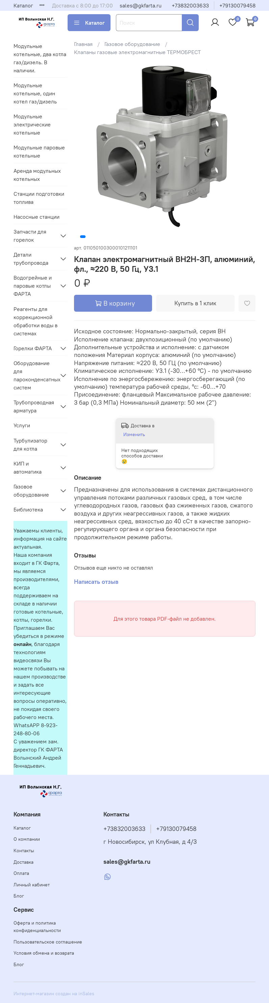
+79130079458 (237, 5)
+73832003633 (190, 5)
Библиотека (28, 509)
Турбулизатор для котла (30, 444)
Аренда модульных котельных (37, 174)
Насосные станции (36, 216)
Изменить (134, 434)
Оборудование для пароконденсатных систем (35, 375)
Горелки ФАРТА (33, 348)
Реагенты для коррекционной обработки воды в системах (35, 321)
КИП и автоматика (28, 467)
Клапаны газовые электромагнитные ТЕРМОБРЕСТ (137, 52)
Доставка (23, 862)
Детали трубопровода (31, 258)
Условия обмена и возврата (44, 953)
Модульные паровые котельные (39, 151)
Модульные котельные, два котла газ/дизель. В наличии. (40, 58)
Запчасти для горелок (30, 235)
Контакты (24, 850)
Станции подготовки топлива (39, 197)
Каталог (23, 5)
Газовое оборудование (132, 44)
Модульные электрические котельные (32, 124)
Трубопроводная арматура (34, 406)
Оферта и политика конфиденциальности (37, 926)
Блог (19, 896)
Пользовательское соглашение (48, 942)
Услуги (22, 425)
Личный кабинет (32, 885)
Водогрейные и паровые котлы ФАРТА (33, 285)
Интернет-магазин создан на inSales (54, 993)
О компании (27, 839)
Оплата (21, 873)
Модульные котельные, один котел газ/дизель (35, 93)
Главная (83, 44)
